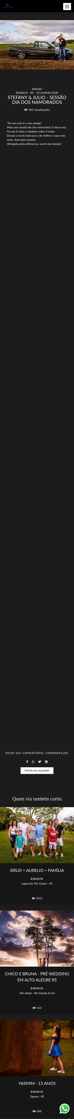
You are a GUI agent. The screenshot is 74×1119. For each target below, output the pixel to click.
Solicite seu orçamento (37, 770)
